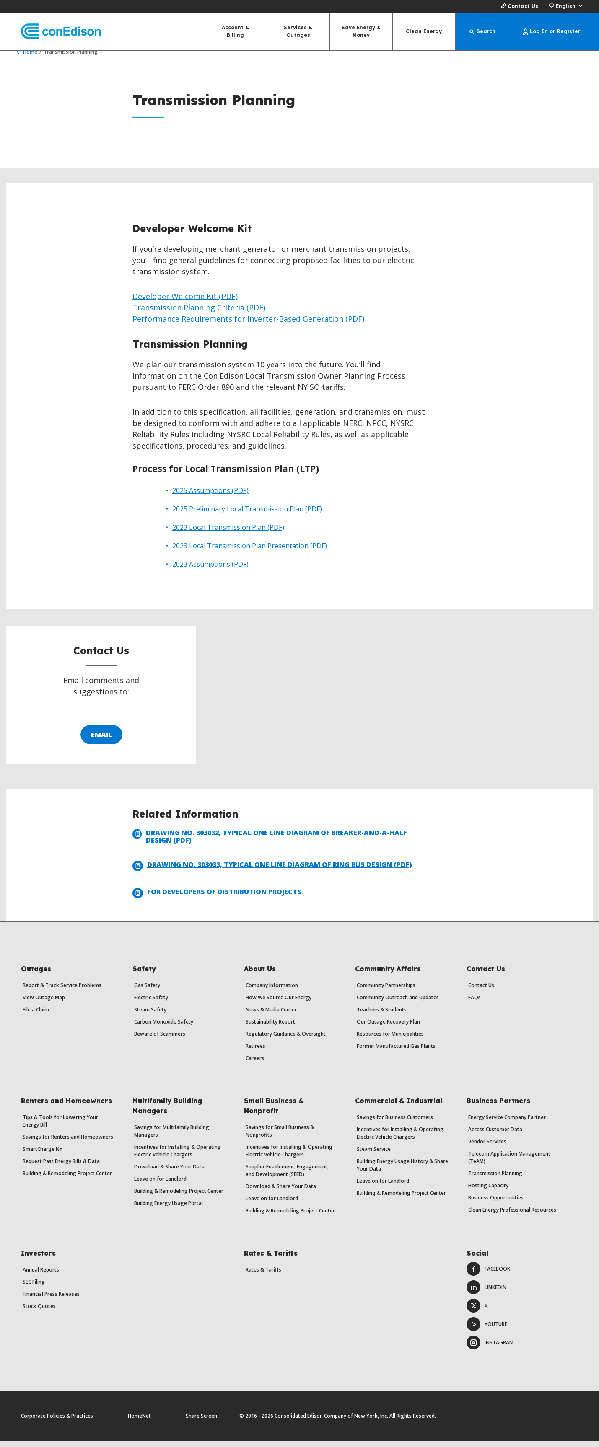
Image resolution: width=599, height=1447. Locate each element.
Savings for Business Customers (395, 1123)
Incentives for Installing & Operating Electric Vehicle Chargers (177, 1157)
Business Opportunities (496, 1203)
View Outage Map (44, 1003)
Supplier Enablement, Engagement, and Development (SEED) (287, 1176)
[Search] (483, 31)
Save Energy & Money (361, 31)
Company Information (272, 991)
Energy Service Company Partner (507, 1123)
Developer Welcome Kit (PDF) (185, 302)
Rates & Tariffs (263, 1275)
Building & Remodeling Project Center (67, 1179)
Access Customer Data (495, 1135)
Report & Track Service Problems (62, 991)
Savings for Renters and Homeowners (68, 1143)
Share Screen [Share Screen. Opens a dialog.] (201, 1422)
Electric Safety (151, 1003)
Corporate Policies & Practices (57, 1422)
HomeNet (139, 1422)
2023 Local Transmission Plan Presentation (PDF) (249, 552)
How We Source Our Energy (278, 1003)
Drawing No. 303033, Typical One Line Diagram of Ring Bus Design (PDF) (272, 872)
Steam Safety (150, 1015)
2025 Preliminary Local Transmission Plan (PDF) (247, 515)
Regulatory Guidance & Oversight (286, 1040)
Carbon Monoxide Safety (163, 1028)
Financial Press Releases (51, 1300)
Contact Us (518, 6)
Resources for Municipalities (390, 1040)
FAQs (474, 1003)
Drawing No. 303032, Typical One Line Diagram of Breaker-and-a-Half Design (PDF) (269, 842)
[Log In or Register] (551, 31)
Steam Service (374, 1155)
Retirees (255, 1052)
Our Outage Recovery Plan (388, 1028)
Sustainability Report (270, 1028)
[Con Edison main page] (53, 31)
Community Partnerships (386, 991)
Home (25, 58)
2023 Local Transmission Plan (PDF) (228, 533)
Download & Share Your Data (169, 1172)
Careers (255, 1064)
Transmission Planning (495, 1179)
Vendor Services (487, 1147)
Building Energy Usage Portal (168, 1209)
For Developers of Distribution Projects (216, 899)
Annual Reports (41, 1275)
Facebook (488, 1275)
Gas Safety (147, 991)
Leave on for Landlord (160, 1185)
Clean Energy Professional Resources (512, 1216)
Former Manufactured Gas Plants (396, 1052)
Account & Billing (235, 31)
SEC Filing (34, 1288)
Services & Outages (298, 31)
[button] (566, 6)
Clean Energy (424, 31)
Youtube (487, 1330)
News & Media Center (271, 1015)
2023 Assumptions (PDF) (210, 570)
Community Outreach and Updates (398, 1003)
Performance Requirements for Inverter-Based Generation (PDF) (248, 325)
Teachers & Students (382, 1015)
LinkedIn (486, 1293)
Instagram (490, 1349)
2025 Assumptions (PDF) (210, 496)
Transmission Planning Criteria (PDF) (198, 314)
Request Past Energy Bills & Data (61, 1167)
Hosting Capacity (488, 1191)
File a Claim (36, 1015)
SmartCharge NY (42, 1155)
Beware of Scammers (159, 1040)
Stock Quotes (39, 1312)
